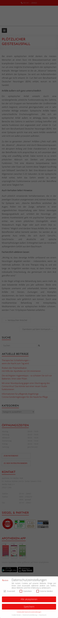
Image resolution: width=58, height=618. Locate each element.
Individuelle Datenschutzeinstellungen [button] (29, 613)
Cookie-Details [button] (16, 616)
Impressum (42, 616)
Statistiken (26, 592)
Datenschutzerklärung (30, 616)
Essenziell (9, 592)
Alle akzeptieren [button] (29, 600)
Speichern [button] (29, 607)
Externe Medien (44, 592)
